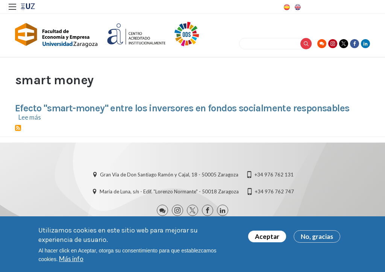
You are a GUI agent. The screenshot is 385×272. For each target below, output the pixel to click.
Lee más (29, 117)
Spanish (286, 7)
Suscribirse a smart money (18, 128)
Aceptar (267, 237)
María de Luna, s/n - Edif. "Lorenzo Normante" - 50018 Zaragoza (169, 191)
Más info (71, 259)
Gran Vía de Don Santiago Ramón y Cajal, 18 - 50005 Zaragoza (169, 175)
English (297, 7)
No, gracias (317, 237)
